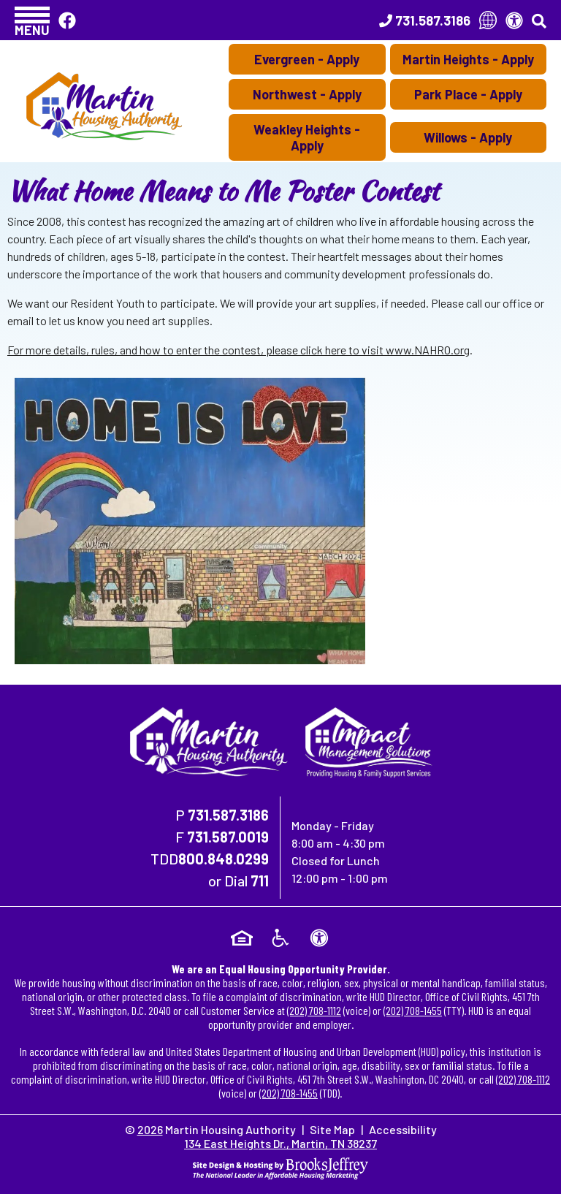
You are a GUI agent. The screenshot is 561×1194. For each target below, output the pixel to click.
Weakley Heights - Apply (306, 137)
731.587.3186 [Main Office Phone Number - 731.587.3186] (228, 815)
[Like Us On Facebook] (67, 20)
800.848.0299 (223, 858)
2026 (150, 1129)
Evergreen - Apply (306, 59)
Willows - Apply (468, 137)
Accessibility (403, 1129)
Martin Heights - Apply (468, 59)
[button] (32, 20)
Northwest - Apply (307, 94)
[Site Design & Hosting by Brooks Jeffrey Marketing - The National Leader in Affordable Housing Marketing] (280, 1167)
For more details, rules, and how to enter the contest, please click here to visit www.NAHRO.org (238, 350)
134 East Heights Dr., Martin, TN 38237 (280, 1143)
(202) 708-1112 (314, 1010)
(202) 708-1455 (412, 1010)
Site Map (332, 1129)
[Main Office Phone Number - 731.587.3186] (424, 20)
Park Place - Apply (468, 94)
